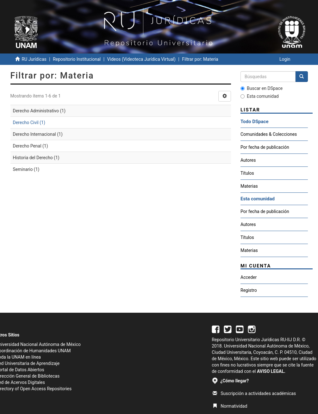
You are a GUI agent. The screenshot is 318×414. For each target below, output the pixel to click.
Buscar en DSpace (261, 88)
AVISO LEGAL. (271, 371)
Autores (248, 160)
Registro (248, 290)
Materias (249, 186)
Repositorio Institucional (77, 59)
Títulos (247, 173)
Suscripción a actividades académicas (254, 393)
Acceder (248, 277)
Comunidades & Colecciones (268, 134)
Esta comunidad (259, 96)
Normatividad (230, 406)
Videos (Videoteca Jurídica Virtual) (141, 59)
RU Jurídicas (34, 59)
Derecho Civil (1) (29, 122)
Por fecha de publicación (264, 147)
